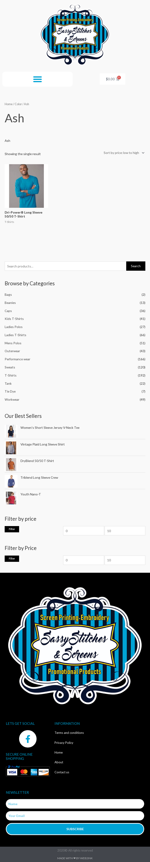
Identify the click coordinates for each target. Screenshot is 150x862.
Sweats (10, 367)
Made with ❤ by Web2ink (75, 858)
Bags (8, 294)
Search (136, 266)
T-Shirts (11, 375)
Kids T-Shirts (14, 319)
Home (9, 104)
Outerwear (12, 351)
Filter (12, 528)
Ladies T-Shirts (15, 335)
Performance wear (17, 359)
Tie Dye (10, 391)
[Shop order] (123, 152)
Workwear (12, 399)
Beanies (10, 303)
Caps (8, 311)
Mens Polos (13, 343)
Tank (8, 383)
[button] (37, 79)
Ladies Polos (14, 327)
